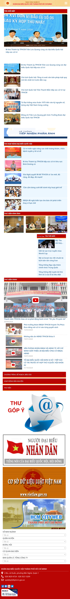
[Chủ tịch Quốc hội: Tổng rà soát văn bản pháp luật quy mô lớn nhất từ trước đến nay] (31, 45)
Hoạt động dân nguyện (13, 381)
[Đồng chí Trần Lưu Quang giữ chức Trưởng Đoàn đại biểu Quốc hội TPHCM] (43, 45)
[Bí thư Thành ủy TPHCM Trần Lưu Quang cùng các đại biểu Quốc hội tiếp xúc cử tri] (27, 45)
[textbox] (34, 535)
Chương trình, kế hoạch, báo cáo (17, 375)
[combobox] (34, 535)
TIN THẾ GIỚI (46, 236)
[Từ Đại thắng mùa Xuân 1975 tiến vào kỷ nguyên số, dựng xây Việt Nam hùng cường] (39, 45)
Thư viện (7, 388)
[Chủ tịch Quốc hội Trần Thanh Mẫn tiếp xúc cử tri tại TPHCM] (35, 45)
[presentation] (5, 224)
